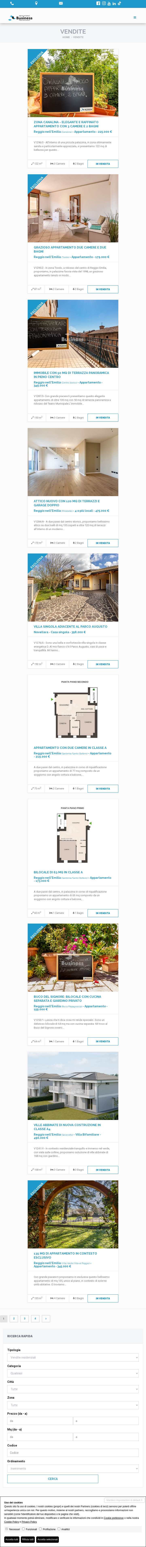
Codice (12, 1445)
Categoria (14, 1366)
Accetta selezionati (47, 1539)
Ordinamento (16, 1461)
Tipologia (13, 1350)
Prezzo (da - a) (17, 1413)
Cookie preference (114, 1518)
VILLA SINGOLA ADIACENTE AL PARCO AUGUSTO (70, 626)
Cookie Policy (11, 1521)
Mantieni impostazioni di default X (124, 1500)
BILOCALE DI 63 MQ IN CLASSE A (58, 872)
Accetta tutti (11, 1539)
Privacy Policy (29, 1521)
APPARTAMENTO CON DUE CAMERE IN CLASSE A (70, 748)
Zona (10, 1397)
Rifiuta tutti (28, 1539)
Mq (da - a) (14, 1429)
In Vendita (103, 164)
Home (66, 37)
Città (10, 1381)
